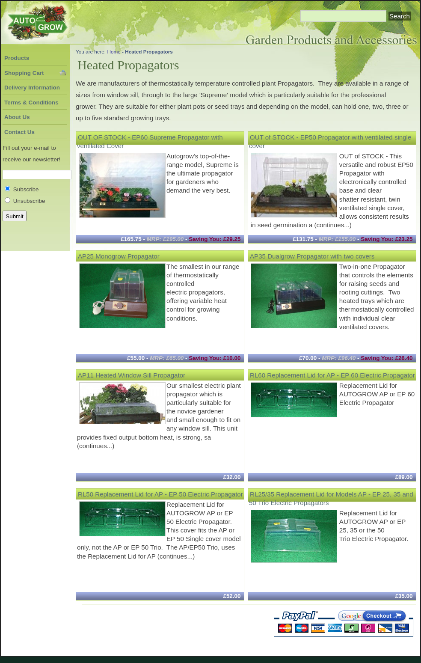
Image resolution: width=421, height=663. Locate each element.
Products (16, 58)
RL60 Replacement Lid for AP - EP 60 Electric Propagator (332, 374)
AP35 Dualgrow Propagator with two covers (312, 255)
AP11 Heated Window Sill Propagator (131, 374)
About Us (17, 117)
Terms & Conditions (31, 102)
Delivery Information (32, 87)
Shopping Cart (24, 73)
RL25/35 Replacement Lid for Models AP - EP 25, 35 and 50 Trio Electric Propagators (331, 498)
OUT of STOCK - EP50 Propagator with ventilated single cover (330, 141)
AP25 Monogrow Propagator (119, 255)
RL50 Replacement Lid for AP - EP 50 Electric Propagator (160, 493)
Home (113, 51)
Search (399, 16)
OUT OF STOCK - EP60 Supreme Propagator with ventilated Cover (150, 141)
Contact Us (19, 132)
